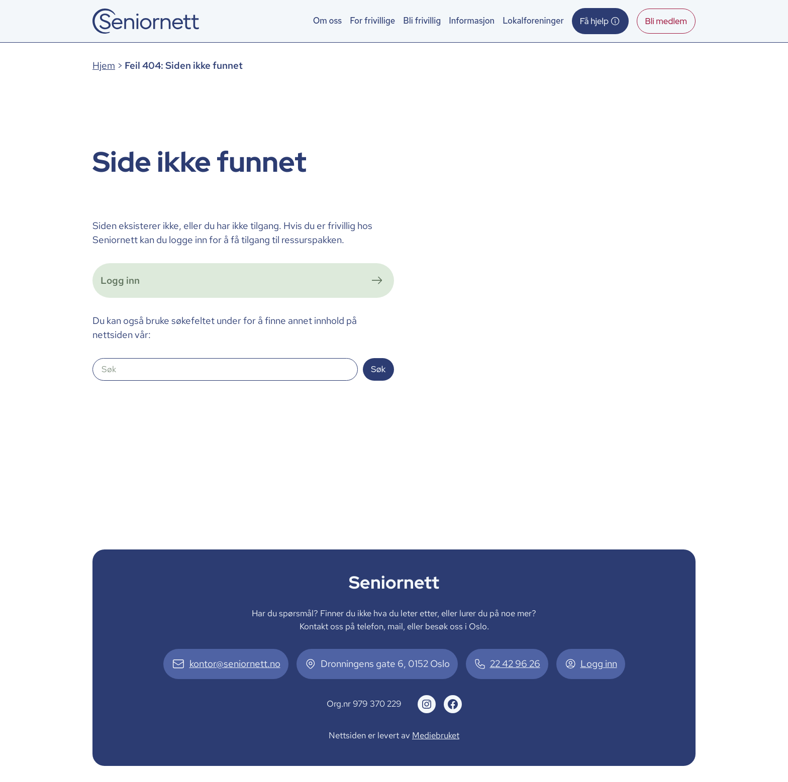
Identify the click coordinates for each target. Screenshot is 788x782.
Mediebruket (435, 735)
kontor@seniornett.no (234, 663)
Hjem (103, 65)
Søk (378, 369)
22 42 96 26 (515, 663)
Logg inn (598, 663)
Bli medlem (666, 21)
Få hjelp (600, 21)
